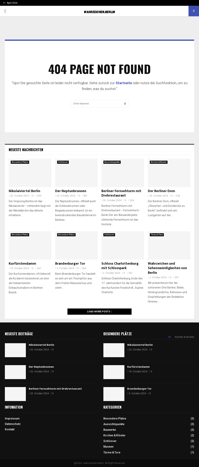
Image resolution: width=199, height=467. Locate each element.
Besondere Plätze (20, 162)
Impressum (12, 418)
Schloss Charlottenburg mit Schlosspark (120, 266)
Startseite (124, 83)
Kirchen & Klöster (159, 162)
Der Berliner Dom (161, 191)
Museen (108, 446)
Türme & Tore (157, 235)
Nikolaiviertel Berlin (24, 191)
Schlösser (63, 162)
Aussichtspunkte (112, 162)
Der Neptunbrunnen (70, 191)
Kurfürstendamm (22, 264)
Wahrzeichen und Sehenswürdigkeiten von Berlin (167, 268)
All (169, 336)
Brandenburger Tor (70, 264)
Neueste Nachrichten (26, 149)
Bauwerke (109, 429)
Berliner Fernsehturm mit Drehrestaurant (121, 193)
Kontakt (9, 429)
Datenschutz (13, 423)
